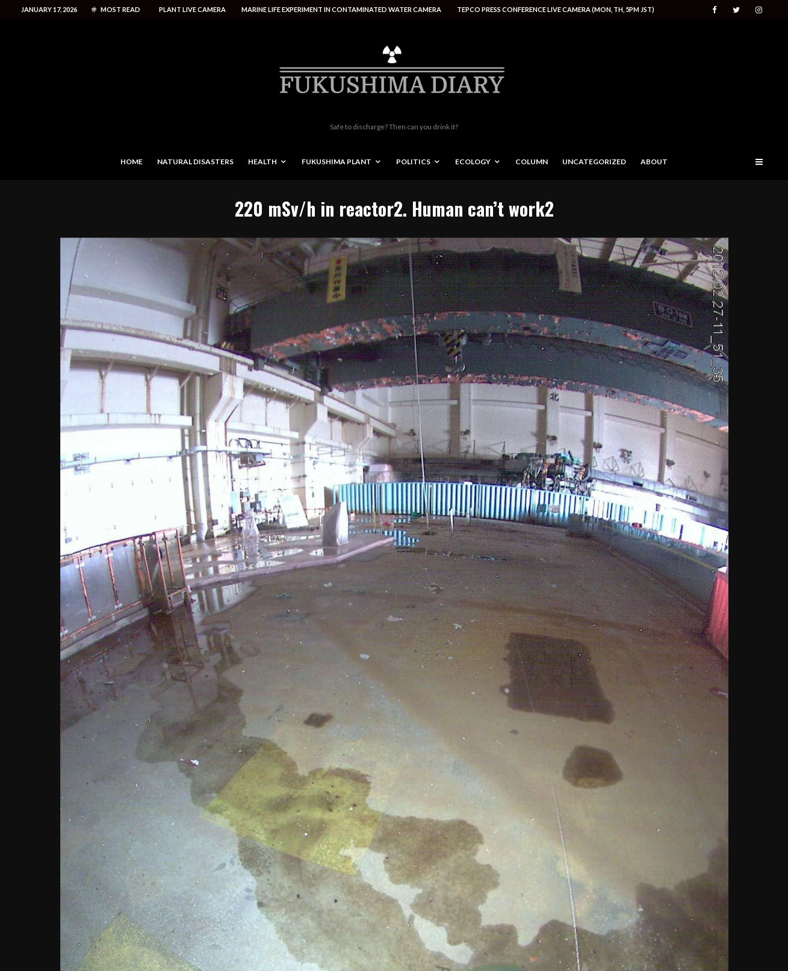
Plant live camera (192, 9)
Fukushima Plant (336, 161)
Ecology (473, 161)
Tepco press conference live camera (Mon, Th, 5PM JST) (555, 9)
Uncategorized (594, 161)
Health (262, 161)
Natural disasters (195, 161)
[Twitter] (736, 10)
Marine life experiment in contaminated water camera (341, 9)
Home (131, 161)
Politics (413, 161)
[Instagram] (759, 10)
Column (531, 161)
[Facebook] (714, 10)
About (654, 161)
